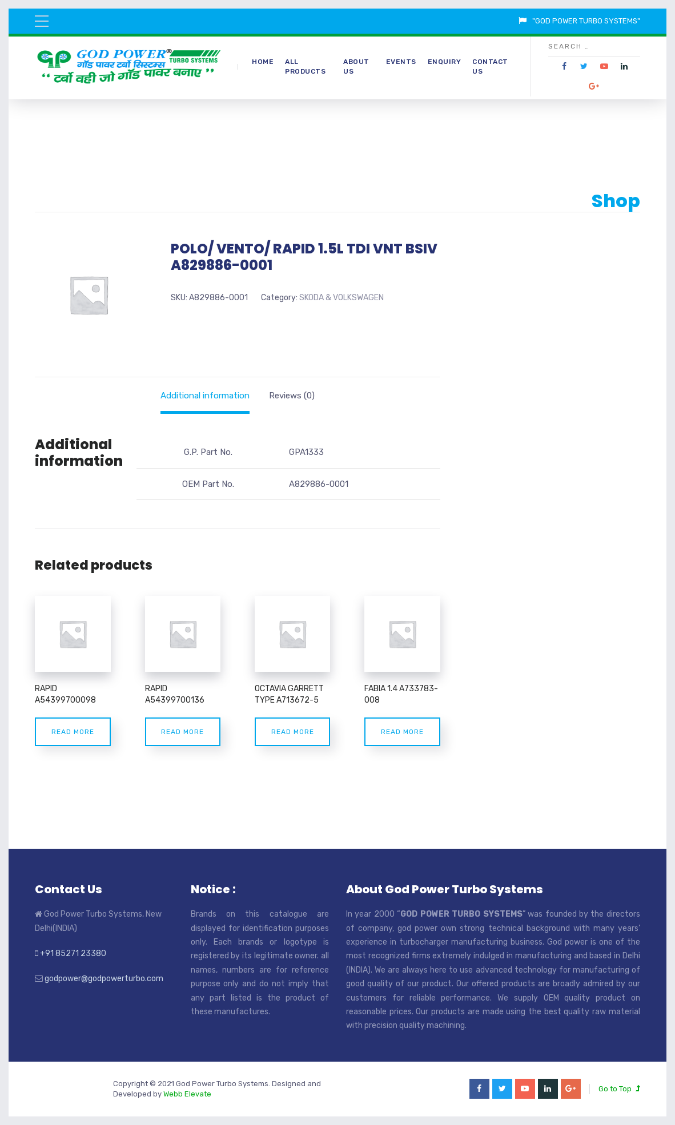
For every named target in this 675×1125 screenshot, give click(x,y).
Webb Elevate (187, 1094)
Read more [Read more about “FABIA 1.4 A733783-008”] (402, 732)
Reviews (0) (292, 395)
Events (401, 62)
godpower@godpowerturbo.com (104, 978)
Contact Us (490, 66)
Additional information (205, 395)
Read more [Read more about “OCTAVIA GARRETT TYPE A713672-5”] (292, 732)
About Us (356, 66)
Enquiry (444, 62)
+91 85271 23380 (73, 953)
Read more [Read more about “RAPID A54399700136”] (182, 732)
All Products (305, 66)
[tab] (205, 395)
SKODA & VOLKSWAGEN (341, 298)
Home (263, 62)
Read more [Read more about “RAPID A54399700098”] (72, 732)
